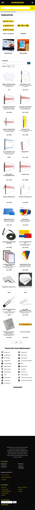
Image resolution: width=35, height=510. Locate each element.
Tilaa (14, 502)
